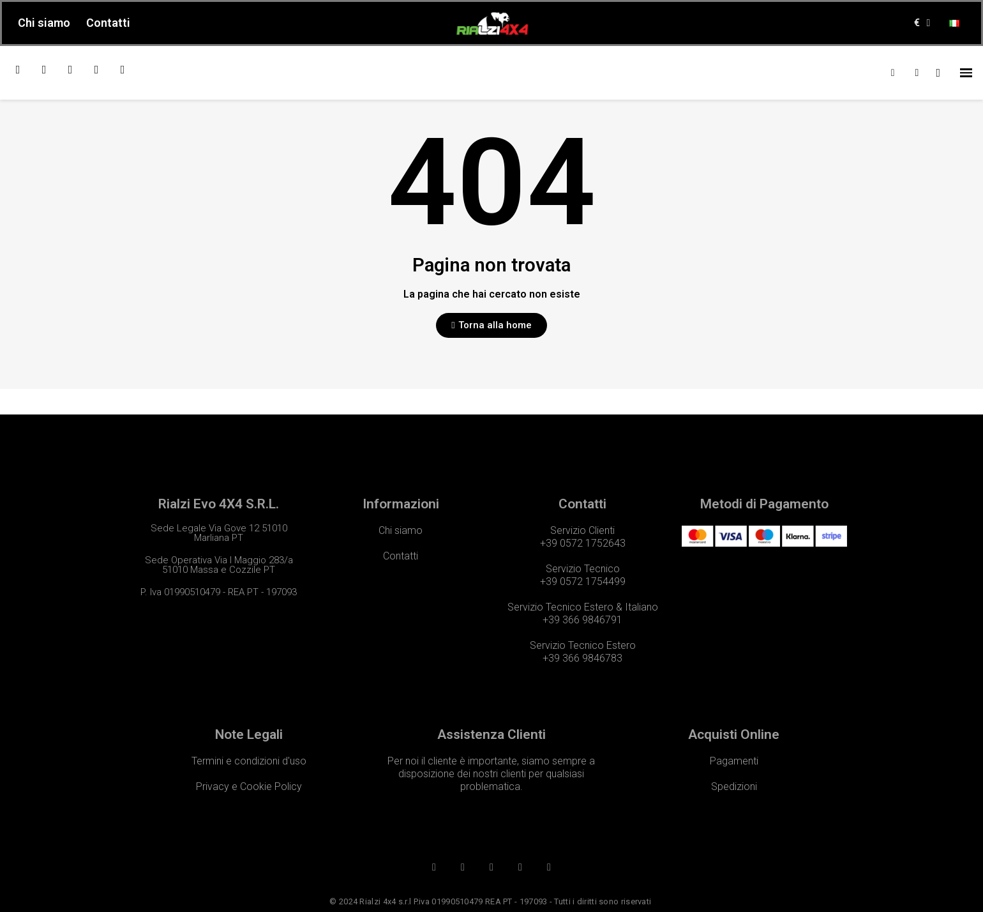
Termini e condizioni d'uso (248, 761)
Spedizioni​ (734, 786)
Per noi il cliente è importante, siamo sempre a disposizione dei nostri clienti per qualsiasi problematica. (491, 774)
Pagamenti (734, 761)
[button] (491, 325)
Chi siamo (44, 22)
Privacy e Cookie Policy (249, 786)
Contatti (108, 22)
